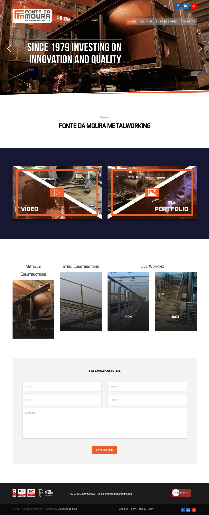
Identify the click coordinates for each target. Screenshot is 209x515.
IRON (128, 317)
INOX (175, 317)
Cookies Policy (127, 508)
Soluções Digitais (68, 508)
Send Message (104, 449)
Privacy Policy (146, 508)
